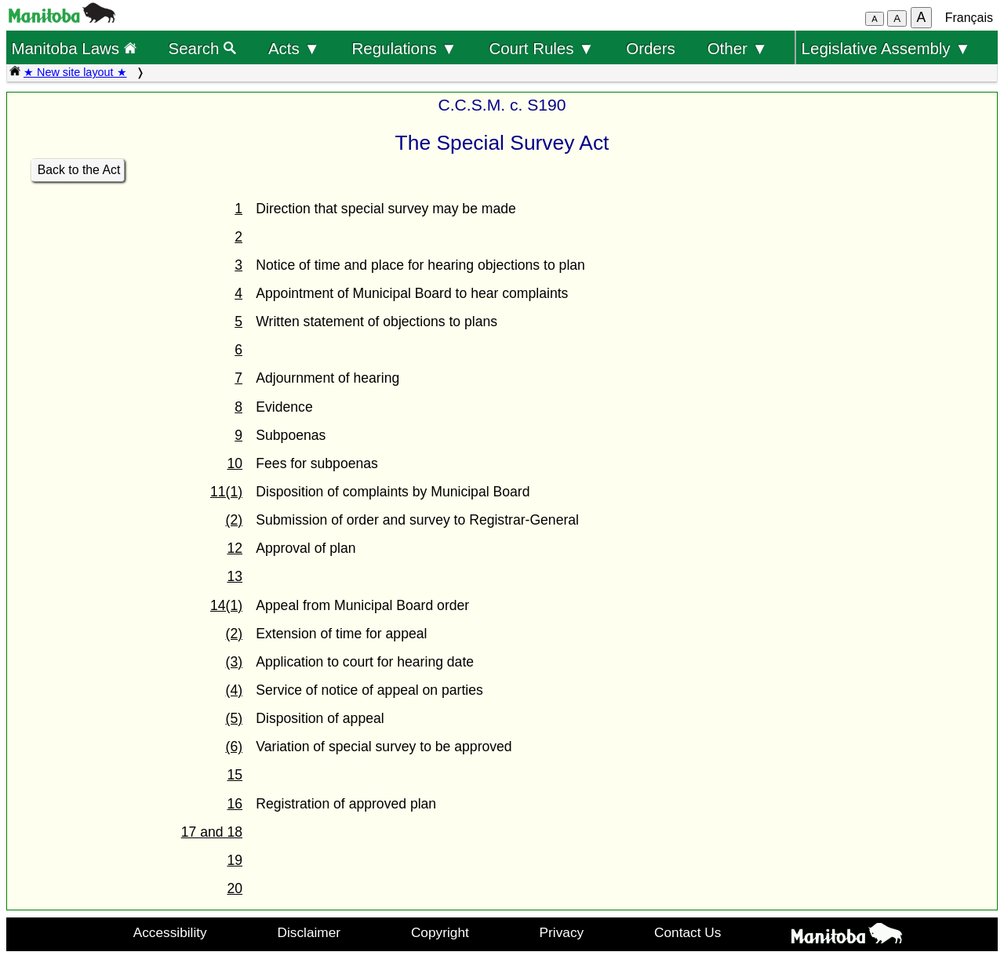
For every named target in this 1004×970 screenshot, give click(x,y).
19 (234, 860)
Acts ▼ (294, 48)
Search (203, 48)
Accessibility (170, 932)
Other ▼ (738, 48)
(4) (234, 690)
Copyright (440, 932)
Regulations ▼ (404, 48)
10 (234, 463)
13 (234, 576)
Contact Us (687, 932)
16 (234, 804)
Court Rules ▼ (541, 48)
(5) (234, 718)
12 (234, 548)
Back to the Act (79, 169)
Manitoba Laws (73, 48)
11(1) (226, 492)
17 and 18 (211, 832)
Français (969, 17)
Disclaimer (309, 932)
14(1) (226, 605)
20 (234, 888)
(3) (234, 662)
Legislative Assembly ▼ (886, 48)
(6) (234, 746)
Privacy (562, 932)
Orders (650, 48)
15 (234, 775)
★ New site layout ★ (75, 72)
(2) (234, 520)
